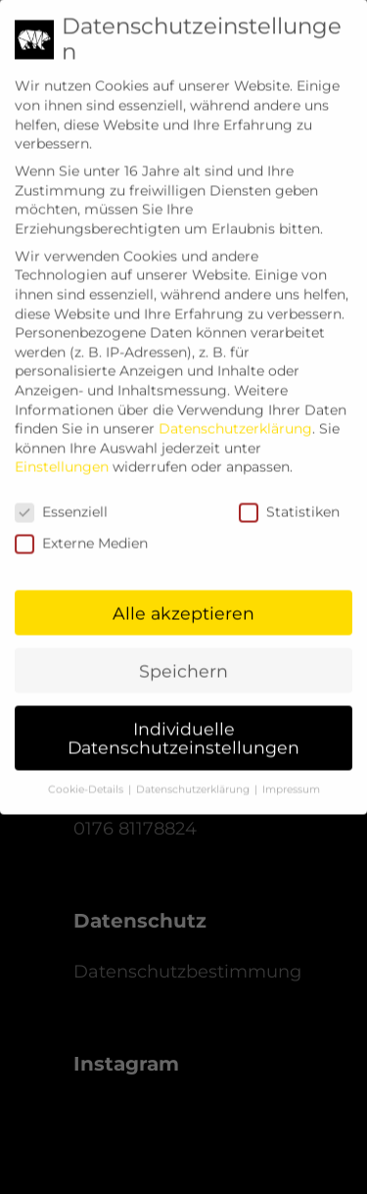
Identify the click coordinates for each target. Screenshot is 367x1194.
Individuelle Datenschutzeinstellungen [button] (183, 725)
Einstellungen (62, 454)
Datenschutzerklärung (235, 415)
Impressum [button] (291, 776)
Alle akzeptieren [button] (183, 600)
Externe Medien (81, 530)
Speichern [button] (183, 657)
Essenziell (61, 499)
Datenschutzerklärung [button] (194, 776)
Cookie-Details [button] (87, 776)
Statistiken (289, 499)
